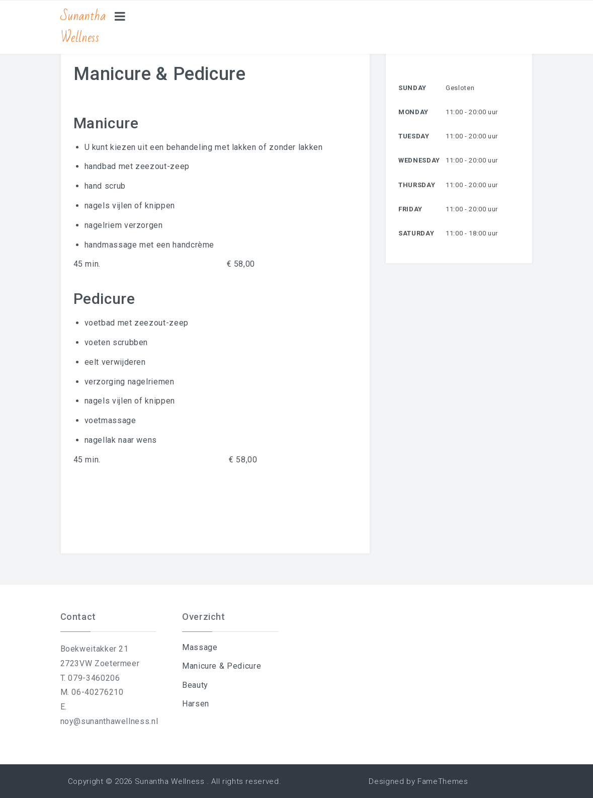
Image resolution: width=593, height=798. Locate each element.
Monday (413, 112)
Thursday (416, 185)
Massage (199, 647)
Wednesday (419, 160)
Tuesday (413, 136)
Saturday (416, 233)
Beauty (195, 685)
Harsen (195, 703)
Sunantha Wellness (83, 27)
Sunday (412, 88)
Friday (410, 209)
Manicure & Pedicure (221, 666)
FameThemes (442, 781)
